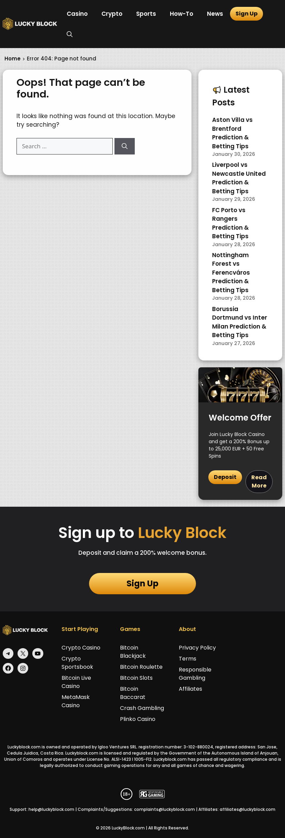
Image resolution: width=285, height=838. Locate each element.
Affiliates (190, 689)
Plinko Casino (137, 719)
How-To (181, 14)
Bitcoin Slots (136, 678)
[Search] (124, 146)
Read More (259, 481)
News (215, 14)
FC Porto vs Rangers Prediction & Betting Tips (230, 223)
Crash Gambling (142, 708)
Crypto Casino (81, 648)
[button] (69, 34)
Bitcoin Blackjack (133, 652)
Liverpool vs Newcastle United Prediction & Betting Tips (239, 178)
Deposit (225, 477)
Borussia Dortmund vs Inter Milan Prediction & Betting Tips (239, 322)
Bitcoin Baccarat (132, 693)
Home (12, 58)
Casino (77, 14)
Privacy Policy (197, 648)
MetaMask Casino (76, 701)
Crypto (111, 14)
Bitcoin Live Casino (76, 682)
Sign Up (246, 14)
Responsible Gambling (195, 674)
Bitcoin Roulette (141, 667)
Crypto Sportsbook (77, 663)
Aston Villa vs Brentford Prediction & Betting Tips (232, 133)
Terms (187, 659)
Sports (146, 14)
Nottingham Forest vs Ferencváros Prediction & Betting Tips (231, 272)
